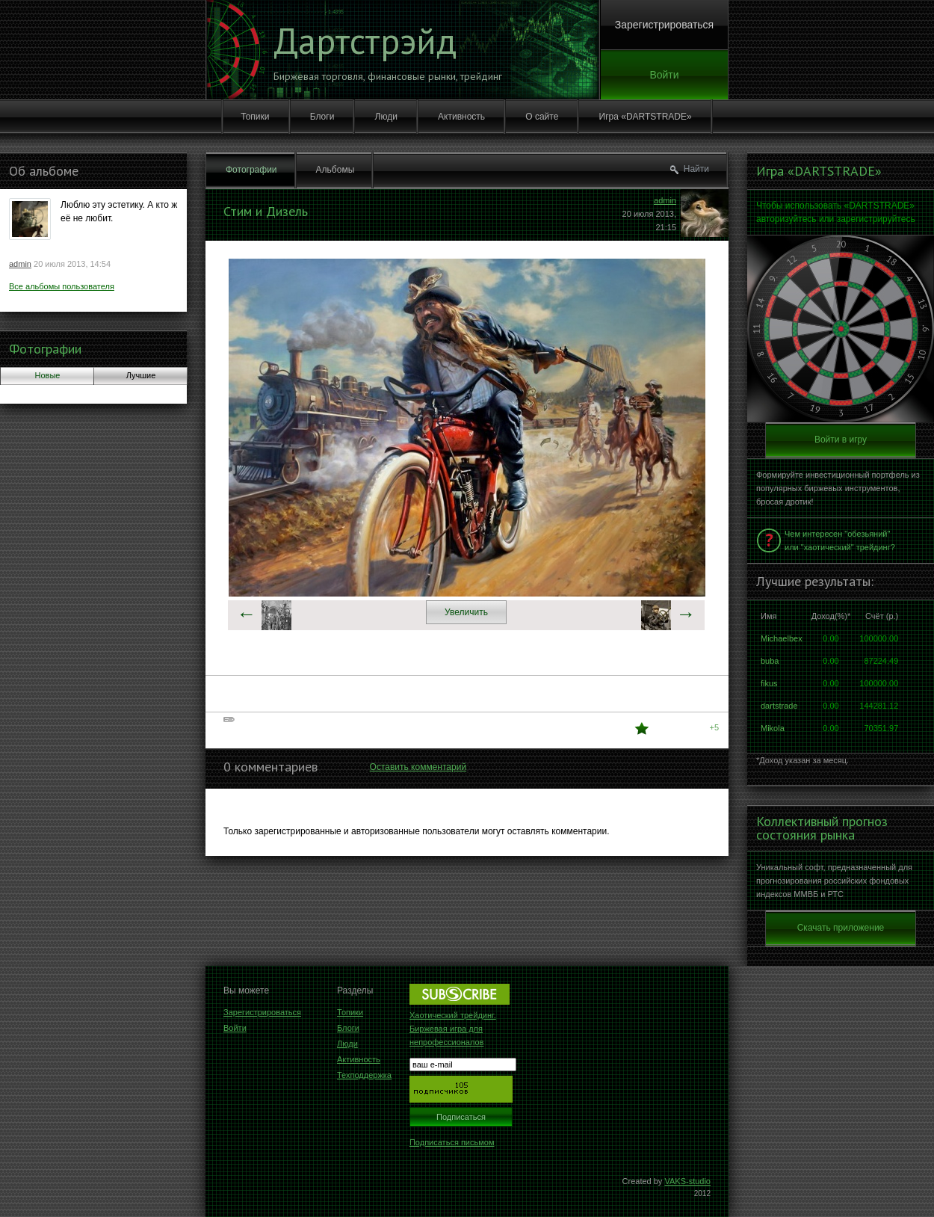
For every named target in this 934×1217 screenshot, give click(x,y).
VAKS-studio (687, 1181)
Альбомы (335, 169)
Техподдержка (364, 1074)
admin (20, 263)
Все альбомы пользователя (61, 286)
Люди (386, 116)
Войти (663, 75)
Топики (255, 116)
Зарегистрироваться (664, 25)
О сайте (541, 116)
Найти (696, 169)
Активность (461, 116)
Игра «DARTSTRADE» (645, 116)
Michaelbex (781, 638)
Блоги (322, 116)
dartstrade (779, 705)
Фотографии (45, 348)
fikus (769, 683)
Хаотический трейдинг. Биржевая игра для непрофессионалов (452, 1029)
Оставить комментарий (418, 767)
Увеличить (466, 612)
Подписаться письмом (452, 1142)
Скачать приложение (841, 927)
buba (770, 660)
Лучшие (141, 375)
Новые (48, 375)
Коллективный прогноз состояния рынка (822, 828)
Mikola (773, 728)
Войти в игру (840, 439)
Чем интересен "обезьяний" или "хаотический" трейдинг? (840, 540)
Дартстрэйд (365, 40)
